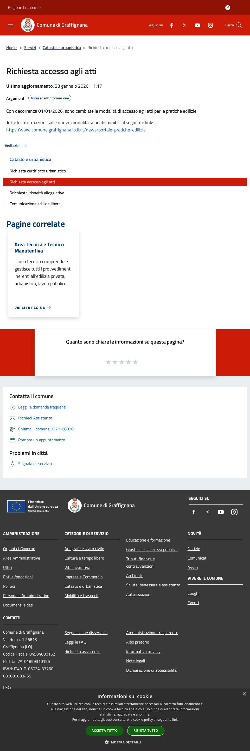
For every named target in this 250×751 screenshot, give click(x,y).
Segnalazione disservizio (86, 632)
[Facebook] (169, 24)
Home (11, 47)
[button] (125, 742)
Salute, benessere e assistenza (153, 585)
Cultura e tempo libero (84, 558)
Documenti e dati (18, 605)
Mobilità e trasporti (81, 595)
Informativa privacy (143, 651)
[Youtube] (195, 24)
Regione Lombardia (25, 7)
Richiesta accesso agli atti (32, 182)
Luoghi (194, 593)
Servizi (30, 47)
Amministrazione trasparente (152, 632)
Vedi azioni (16, 146)
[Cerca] (239, 25)
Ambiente (134, 575)
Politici (9, 586)
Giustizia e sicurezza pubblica (152, 549)
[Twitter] (182, 24)
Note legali (135, 661)
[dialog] (125, 720)
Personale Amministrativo (26, 595)
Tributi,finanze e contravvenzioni (140, 562)
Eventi (193, 602)
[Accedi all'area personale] (228, 8)
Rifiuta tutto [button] (145, 730)
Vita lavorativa (77, 567)
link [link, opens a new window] (175, 719)
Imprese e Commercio (83, 577)
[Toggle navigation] (10, 24)
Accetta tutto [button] (105, 730)
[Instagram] (208, 24)
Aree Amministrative (21, 558)
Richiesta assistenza (82, 651)
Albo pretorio (137, 642)
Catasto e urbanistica (62, 47)
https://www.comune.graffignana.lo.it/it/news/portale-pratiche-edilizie (76, 129)
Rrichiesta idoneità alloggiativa (37, 193)
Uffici (7, 567)
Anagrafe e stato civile (84, 548)
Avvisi (193, 567)
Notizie (194, 548)
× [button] (244, 694)
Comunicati (198, 558)
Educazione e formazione (148, 540)
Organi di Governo (19, 548)
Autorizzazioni (138, 594)
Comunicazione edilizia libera (35, 204)
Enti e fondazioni (18, 577)
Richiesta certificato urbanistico (38, 171)
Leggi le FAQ (75, 642)
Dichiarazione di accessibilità (151, 670)
